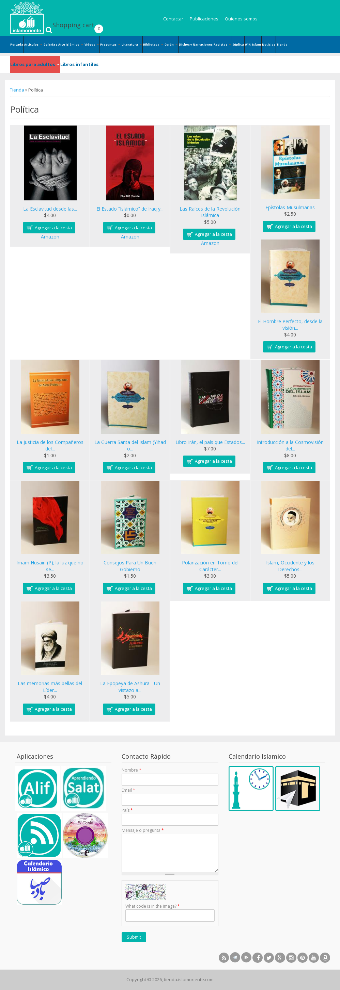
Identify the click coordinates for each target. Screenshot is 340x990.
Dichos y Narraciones (196, 44)
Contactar (173, 19)
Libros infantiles (79, 64)
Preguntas (110, 44)
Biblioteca (153, 44)
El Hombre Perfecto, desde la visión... (290, 324)
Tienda (282, 44)
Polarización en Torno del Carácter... (210, 566)
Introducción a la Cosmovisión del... (290, 445)
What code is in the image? (152, 906)
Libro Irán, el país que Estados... (210, 442)
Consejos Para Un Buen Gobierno (130, 566)
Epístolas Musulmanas (290, 207)
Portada (16, 44)
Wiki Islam (253, 44)
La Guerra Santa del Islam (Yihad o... (130, 445)
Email (128, 790)
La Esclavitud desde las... (50, 208)
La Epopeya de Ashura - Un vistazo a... (130, 686)
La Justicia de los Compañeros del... (50, 445)
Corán (171, 44)
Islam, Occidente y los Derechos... (290, 566)
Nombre (131, 770)
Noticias (268, 44)
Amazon (50, 236)
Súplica (238, 44)
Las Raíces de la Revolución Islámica (210, 212)
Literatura (132, 44)
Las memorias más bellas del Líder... (50, 686)
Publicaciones (204, 19)
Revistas (222, 44)
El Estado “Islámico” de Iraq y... (130, 208)
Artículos (33, 44)
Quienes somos (241, 19)
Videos (91, 44)
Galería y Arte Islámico (63, 44)
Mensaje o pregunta (143, 830)
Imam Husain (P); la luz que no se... (49, 566)
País (127, 810)
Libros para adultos (35, 64)
